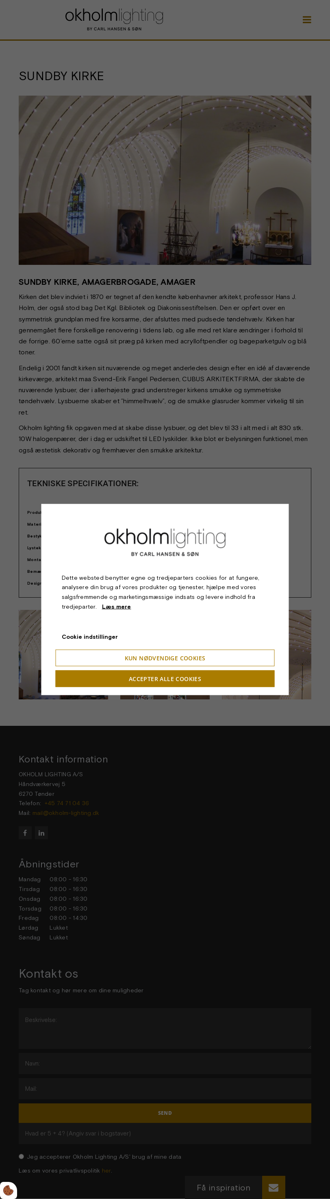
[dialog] (165, 599)
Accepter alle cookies (165, 679)
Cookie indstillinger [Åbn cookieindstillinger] (90, 636)
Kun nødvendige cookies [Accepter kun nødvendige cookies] (165, 658)
